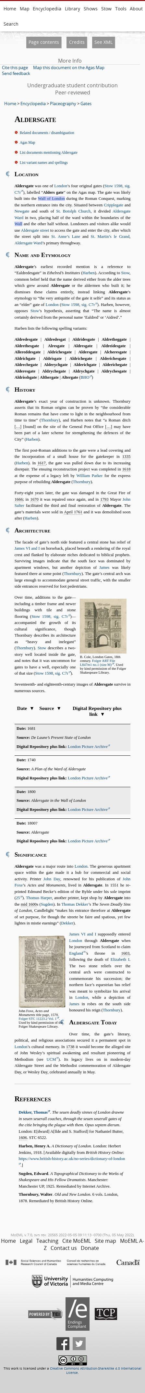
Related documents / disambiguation (47, 133)
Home (10, 9)
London (60, 186)
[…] (18, 426)
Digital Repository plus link (97, 711)
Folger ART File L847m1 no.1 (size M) (97, 662)
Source (50, 708)
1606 (23, 1137)
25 (18, 898)
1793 (104, 499)
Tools (121, 9)
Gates (85, 103)
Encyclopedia (47, 9)
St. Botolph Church (73, 211)
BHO (85, 377)
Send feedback (16, 73)
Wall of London (51, 198)
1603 (125, 953)
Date (25, 708)
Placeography (63, 103)
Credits (77, 42)
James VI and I (27, 548)
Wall (18, 224)
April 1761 (73, 512)
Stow (106, 9)
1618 (126, 469)
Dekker (67, 923)
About (136, 9)
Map (25, 9)
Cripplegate (113, 205)
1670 (34, 499)
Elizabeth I (120, 959)
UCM (51, 1059)
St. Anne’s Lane (65, 236)
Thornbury (50, 420)
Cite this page (15, 67)
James (104, 567)
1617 (41, 463)
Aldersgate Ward (28, 243)
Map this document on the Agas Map (68, 67)
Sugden (47, 904)
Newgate (22, 211)
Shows (91, 9)
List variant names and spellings (44, 163)
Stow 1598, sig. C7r (78, 304)
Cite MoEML (76, 1240)
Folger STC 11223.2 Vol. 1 (38, 1018)
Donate (90, 1248)
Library (72, 9)
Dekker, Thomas (33, 1112)
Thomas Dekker (74, 904)
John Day (51, 879)
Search (11, 24)
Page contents (44, 42)
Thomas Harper (39, 898)
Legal (26, 1240)
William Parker (90, 475)
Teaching (47, 1240)
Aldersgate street (35, 230)
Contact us (64, 1248)
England (76, 953)
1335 (126, 456)
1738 (70, 1047)
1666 (19, 499)
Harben (88, 273)
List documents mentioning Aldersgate (49, 152)
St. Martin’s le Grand (110, 236)
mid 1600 (29, 904)
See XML (103, 42)
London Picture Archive (88, 746)
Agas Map (27, 142)
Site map (105, 1240)
